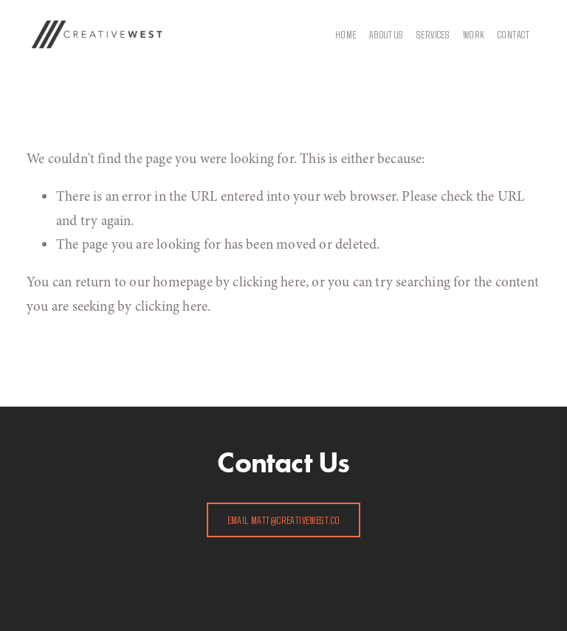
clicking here (269, 282)
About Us (386, 34)
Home (346, 34)
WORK (474, 34)
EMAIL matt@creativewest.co (283, 520)
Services (433, 34)
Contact (513, 34)
